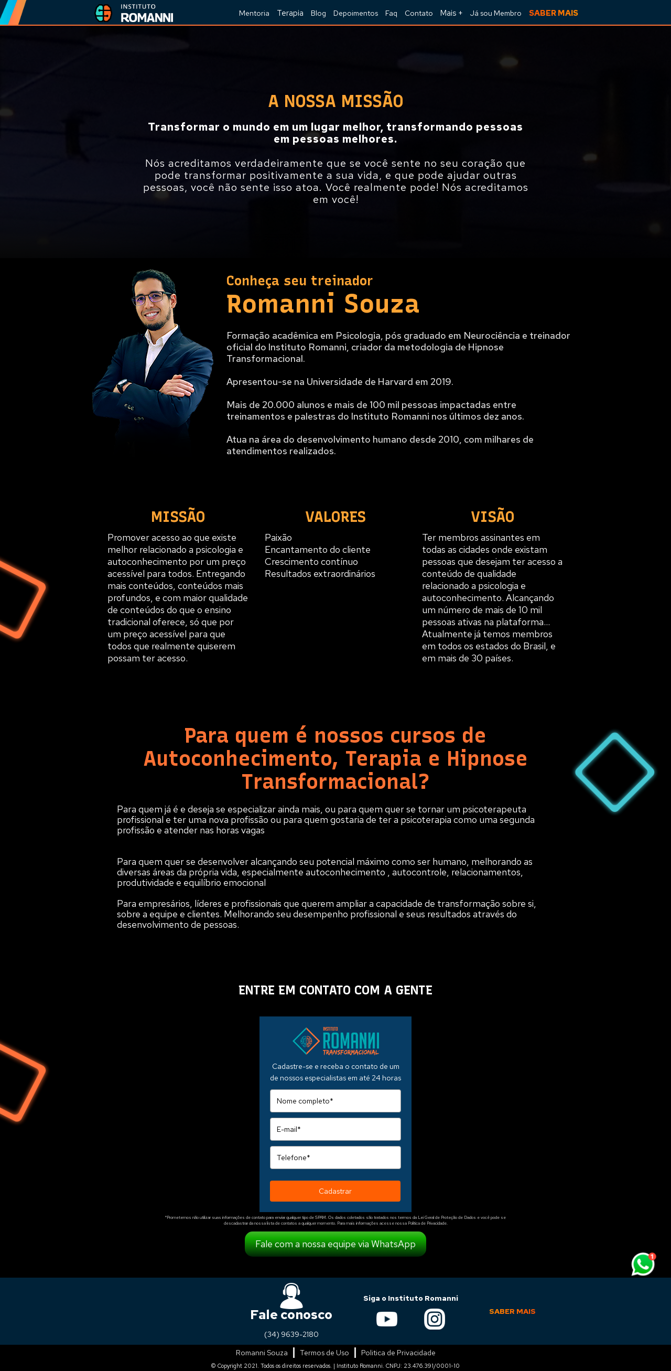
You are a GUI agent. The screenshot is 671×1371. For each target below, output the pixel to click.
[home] (131, 12)
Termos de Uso (324, 1352)
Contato (419, 13)
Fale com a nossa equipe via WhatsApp (335, 1244)
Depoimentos (355, 13)
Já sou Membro (496, 13)
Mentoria (254, 13)
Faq (391, 13)
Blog (318, 13)
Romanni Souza (262, 1352)
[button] (452, 12)
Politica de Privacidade (398, 1352)
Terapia (290, 13)
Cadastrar (335, 1191)
